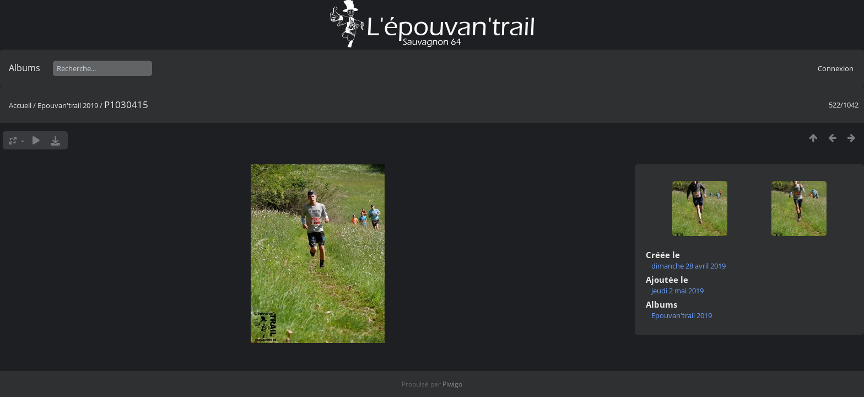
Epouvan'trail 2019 (67, 105)
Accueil (20, 105)
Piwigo (452, 384)
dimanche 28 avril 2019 (688, 266)
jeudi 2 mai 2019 (677, 291)
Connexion (836, 68)
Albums (24, 68)
